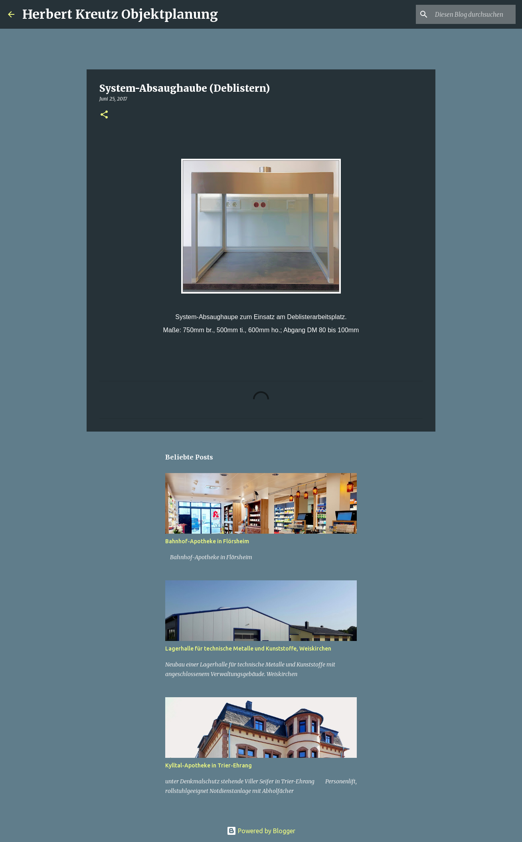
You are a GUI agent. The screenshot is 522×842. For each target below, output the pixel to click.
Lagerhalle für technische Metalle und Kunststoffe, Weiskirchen (248, 648)
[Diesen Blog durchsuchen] (474, 14)
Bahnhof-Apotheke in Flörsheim (207, 541)
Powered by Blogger (261, 830)
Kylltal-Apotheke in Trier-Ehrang (208, 765)
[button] (104, 115)
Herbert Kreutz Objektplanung (120, 14)
